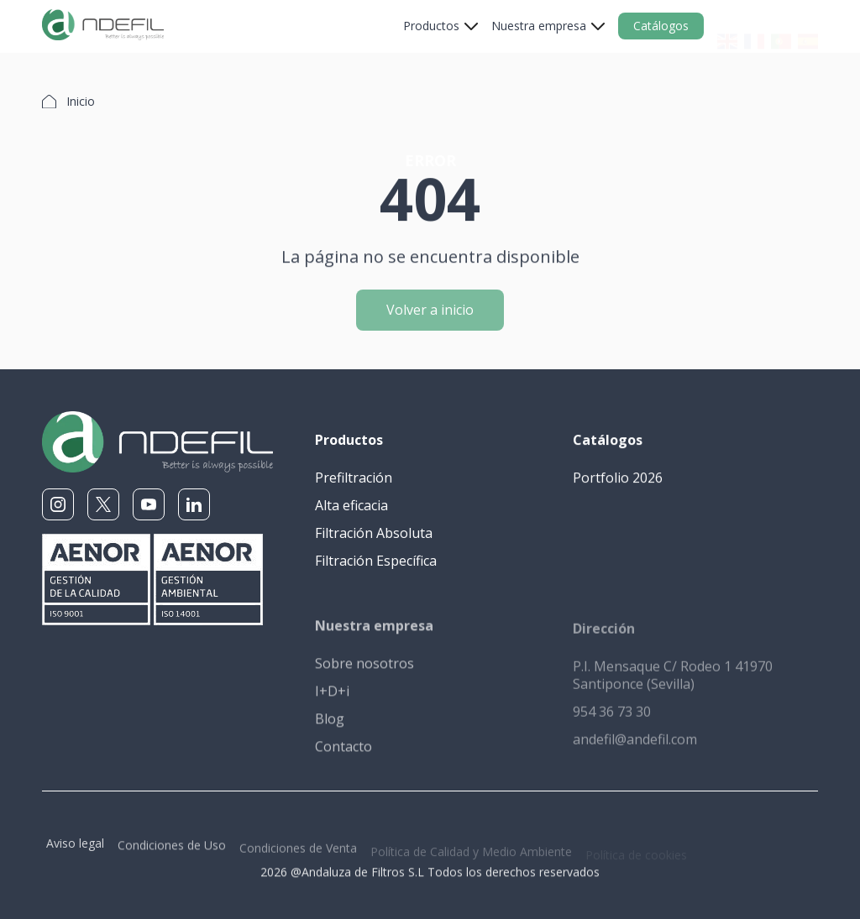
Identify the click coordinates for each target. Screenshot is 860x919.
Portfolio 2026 (618, 479)
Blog (329, 728)
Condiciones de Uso (172, 855)
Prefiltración (353, 478)
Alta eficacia (351, 506)
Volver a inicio (430, 317)
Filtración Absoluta (374, 534)
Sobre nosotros (364, 673)
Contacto (343, 756)
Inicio (80, 101)
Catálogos (661, 26)
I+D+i (332, 701)
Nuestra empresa (538, 26)
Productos (431, 26)
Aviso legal (75, 851)
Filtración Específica (376, 561)
